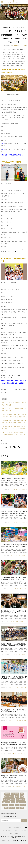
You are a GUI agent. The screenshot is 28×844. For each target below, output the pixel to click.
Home (2, 830)
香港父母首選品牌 (20, 799)
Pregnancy (8, 830)
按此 (3, 143)
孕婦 (18, 802)
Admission (22, 687)
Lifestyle (14, 489)
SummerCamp (15, 793)
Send (24, 820)
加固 (22, 793)
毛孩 (22, 807)
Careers (2, 836)
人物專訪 (12, 799)
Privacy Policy (10, 836)
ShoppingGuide (9, 796)
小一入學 (23, 802)
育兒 (22, 796)
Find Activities (23, 489)
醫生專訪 (6, 799)
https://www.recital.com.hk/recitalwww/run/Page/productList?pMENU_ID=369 (13, 375)
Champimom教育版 (11, 389)
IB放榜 (17, 805)
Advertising (14, 837)
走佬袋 (16, 796)
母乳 (18, 807)
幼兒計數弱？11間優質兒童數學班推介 (12, 155)
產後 (4, 802)
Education (17, 45)
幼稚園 (13, 802)
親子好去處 (11, 807)
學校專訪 (23, 805)
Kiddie (16, 833)
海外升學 (11, 805)
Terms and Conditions (20, 836)
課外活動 (4, 443)
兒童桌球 (7, 793)
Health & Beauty (17, 786)
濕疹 (6, 807)
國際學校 (5, 805)
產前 (8, 802)
